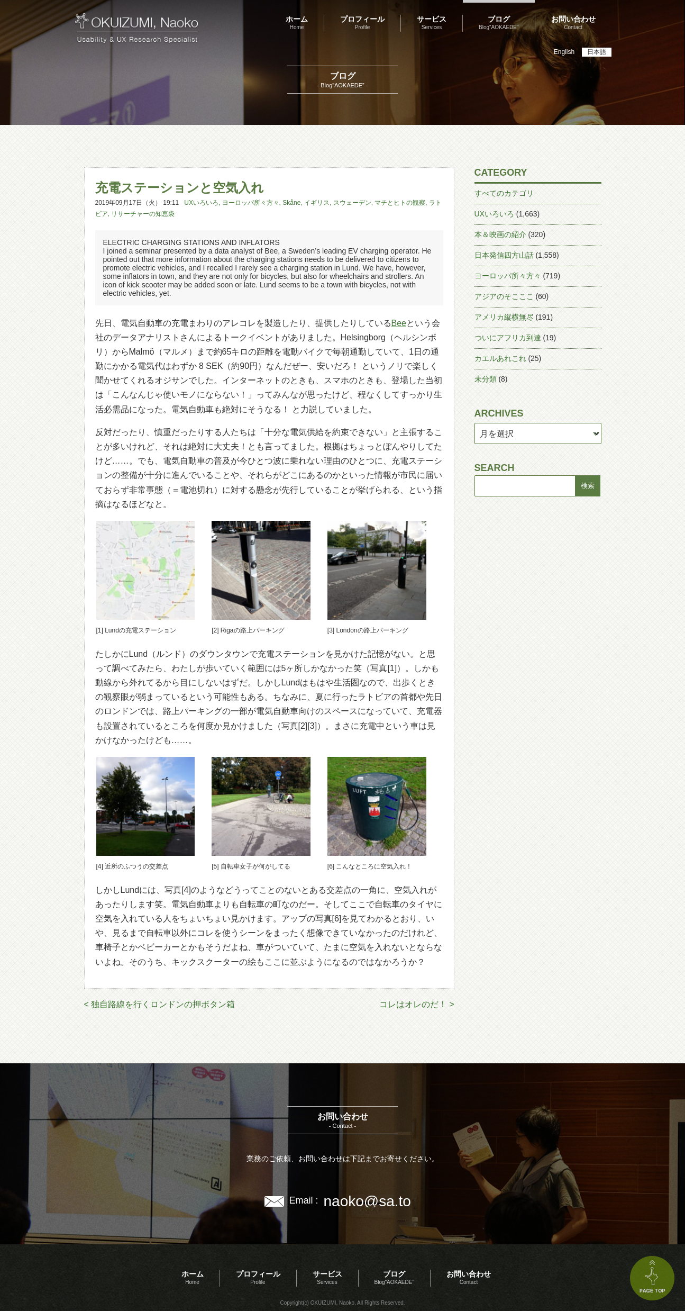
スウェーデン (352, 202)
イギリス (317, 202)
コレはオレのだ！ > (416, 1004)
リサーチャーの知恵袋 (143, 214)
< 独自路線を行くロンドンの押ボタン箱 (159, 1004)
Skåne (291, 202)
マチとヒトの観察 (400, 202)
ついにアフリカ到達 (507, 337)
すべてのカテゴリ (504, 193)
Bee (398, 323)
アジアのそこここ (504, 296)
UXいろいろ (201, 202)
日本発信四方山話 (504, 255)
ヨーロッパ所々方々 (250, 202)
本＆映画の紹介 (500, 234)
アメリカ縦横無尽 (504, 317)
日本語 (596, 52)
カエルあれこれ (500, 358)
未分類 (485, 379)
